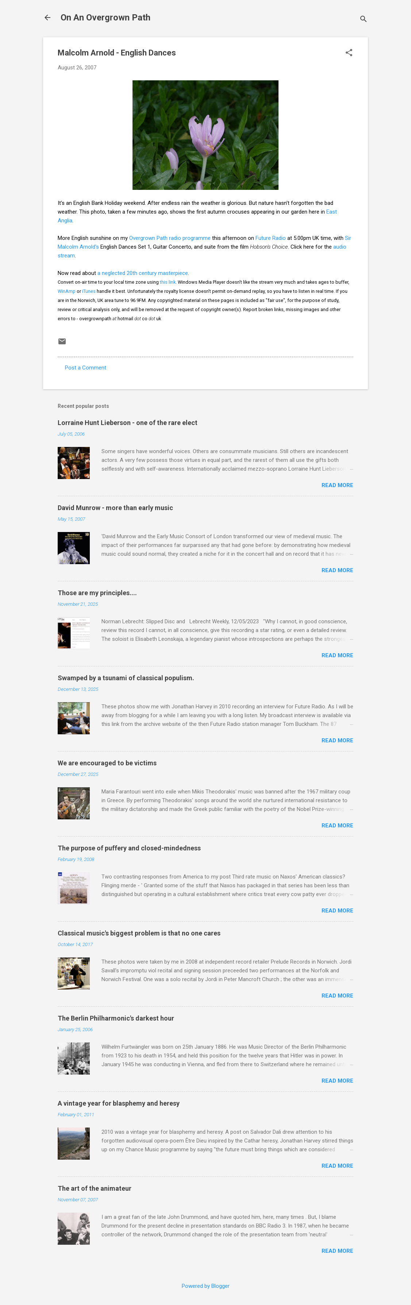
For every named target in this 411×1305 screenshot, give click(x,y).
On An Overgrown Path (105, 17)
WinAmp (67, 291)
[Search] (363, 20)
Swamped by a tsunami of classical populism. (126, 678)
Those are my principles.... (97, 593)
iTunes (89, 291)
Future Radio (271, 238)
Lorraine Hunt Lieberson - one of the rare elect (127, 422)
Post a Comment (85, 367)
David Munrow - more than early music (115, 508)
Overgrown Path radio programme (170, 238)
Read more (337, 485)
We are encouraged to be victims (107, 763)
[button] (349, 53)
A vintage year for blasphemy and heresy (119, 1103)
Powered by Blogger (206, 1286)
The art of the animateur (94, 1188)
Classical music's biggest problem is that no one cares (139, 933)
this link (168, 282)
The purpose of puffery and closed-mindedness (129, 848)
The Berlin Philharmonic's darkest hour (116, 1018)
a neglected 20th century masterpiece (142, 273)
